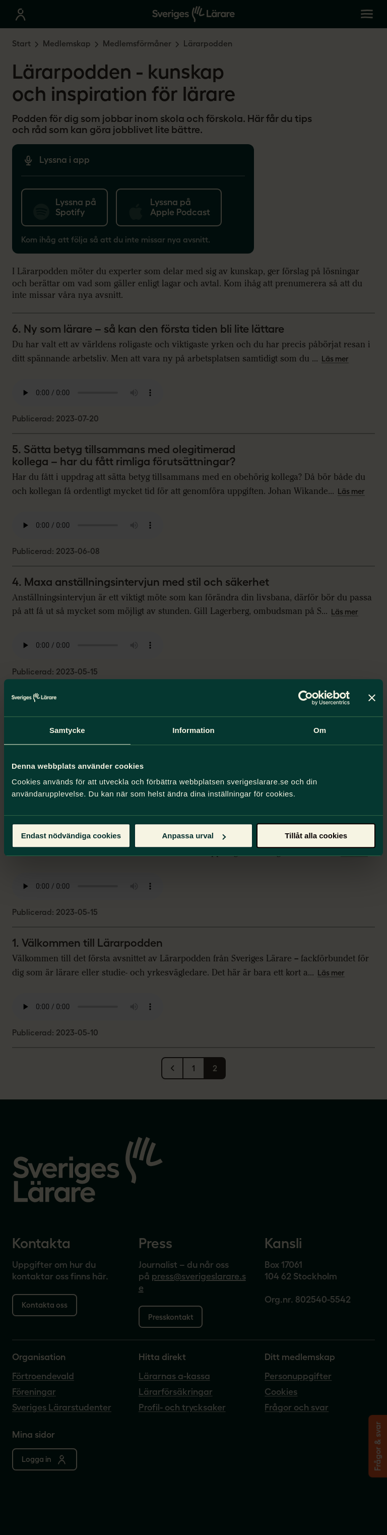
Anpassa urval (194, 835)
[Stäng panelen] (371, 698)
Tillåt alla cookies (316, 835)
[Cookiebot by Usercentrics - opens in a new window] (306, 697)
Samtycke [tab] (67, 730)
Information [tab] (193, 730)
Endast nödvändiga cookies (71, 835)
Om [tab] (319, 730)
